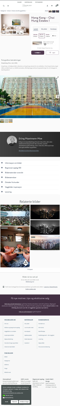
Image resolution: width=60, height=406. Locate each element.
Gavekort (27, 343)
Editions (6, 364)
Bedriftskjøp (42, 331)
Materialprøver (28, 339)
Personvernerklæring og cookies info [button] (13, 393)
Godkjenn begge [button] (24, 401)
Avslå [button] (6, 401)
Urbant (9, 11)
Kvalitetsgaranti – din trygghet (46, 335)
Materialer (28, 320)
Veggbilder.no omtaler (10, 331)
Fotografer (38, 2)
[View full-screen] (57, 77)
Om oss (6, 323)
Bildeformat (7, 372)
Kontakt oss (42, 323)
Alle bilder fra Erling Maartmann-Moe (29, 150)
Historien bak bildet (9, 347)
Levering (41, 339)
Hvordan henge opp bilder (11, 343)
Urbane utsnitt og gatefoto (18, 11)
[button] (4, 395)
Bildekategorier (30, 282)
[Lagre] (52, 53)
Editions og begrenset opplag (12, 327)
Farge (5, 368)
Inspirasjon (28, 2)
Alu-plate (27, 323)
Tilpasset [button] (14, 401)
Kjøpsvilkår (41, 343)
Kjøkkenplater (28, 335)
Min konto (41, 327)
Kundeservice (43, 320)
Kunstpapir (27, 331)
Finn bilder (8, 353)
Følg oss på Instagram (25, 312)
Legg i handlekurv (38, 52)
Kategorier (3, 11)
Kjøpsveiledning (8, 339)
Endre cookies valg (31, 289)
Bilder (19, 2)
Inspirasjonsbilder (9, 335)
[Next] (57, 96)
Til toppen (30, 269)
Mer (54, 36)
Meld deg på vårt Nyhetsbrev (13, 304)
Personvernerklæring (44, 347)
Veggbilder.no (10, 320)
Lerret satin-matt (29, 327)
